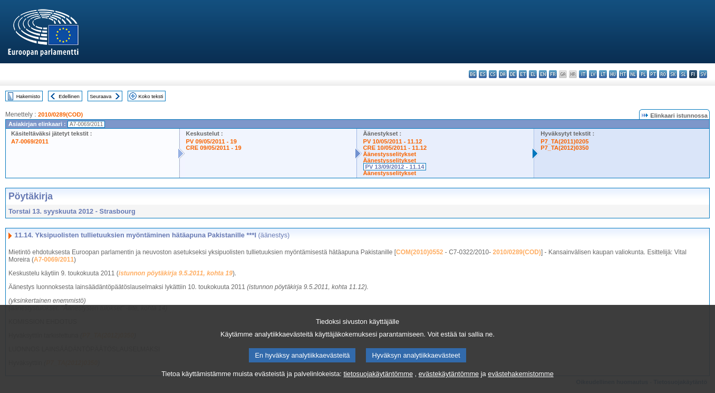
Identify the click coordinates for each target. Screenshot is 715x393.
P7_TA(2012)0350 (564, 148)
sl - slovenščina (683, 74)
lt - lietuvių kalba (603, 74)
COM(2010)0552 (419, 252)
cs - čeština (493, 74)
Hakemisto (28, 96)
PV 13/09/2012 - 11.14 (394, 167)
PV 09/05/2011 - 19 (211, 141)
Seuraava (100, 96)
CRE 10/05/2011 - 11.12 (395, 148)
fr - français (553, 74)
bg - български (473, 74)
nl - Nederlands (633, 74)
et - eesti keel (523, 74)
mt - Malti (623, 74)
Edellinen (69, 96)
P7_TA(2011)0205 (564, 141)
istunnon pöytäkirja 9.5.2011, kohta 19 (176, 273)
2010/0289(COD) (60, 114)
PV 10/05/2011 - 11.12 (392, 141)
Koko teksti (151, 96)
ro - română (663, 74)
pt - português (653, 74)
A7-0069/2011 (30, 141)
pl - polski (643, 74)
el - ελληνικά (533, 74)
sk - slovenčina (673, 74)
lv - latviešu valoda (593, 74)
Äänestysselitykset (390, 154)
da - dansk (503, 74)
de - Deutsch (513, 74)
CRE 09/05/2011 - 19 (213, 148)
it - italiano (583, 74)
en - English (543, 74)
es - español (483, 74)
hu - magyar (613, 74)
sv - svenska (703, 74)
